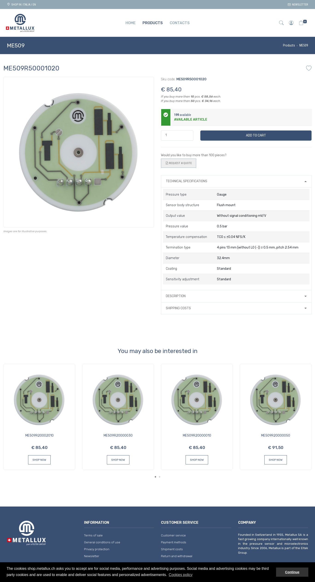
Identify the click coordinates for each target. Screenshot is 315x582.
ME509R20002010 (39, 435)
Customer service (173, 535)
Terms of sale (93, 535)
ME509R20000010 (197, 435)
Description (176, 296)
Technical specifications (186, 181)
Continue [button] (292, 572)
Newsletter (298, 4)
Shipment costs (172, 549)
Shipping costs (178, 308)
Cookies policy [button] (180, 575)
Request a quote (178, 163)
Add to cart (256, 135)
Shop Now (39, 459)
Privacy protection (96, 549)
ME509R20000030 (118, 435)
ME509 (303, 45)
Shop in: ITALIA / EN (21, 4)
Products (289, 45)
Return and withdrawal (176, 556)
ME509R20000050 (275, 435)
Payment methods (173, 542)
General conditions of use (102, 542)
